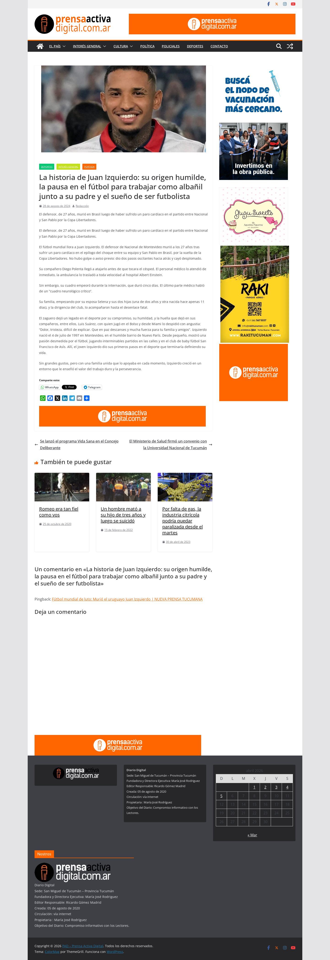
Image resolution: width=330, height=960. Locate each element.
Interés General (87, 46)
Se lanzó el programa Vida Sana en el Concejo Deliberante (77, 444)
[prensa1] (212, 16)
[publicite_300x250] (253, 347)
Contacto (219, 46)
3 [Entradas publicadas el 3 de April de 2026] (276, 787)
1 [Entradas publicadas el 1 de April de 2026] (254, 787)
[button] (63, 46)
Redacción (82, 206)
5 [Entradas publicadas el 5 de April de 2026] (221, 795)
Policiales (171, 46)
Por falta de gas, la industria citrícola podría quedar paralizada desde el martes (182, 521)
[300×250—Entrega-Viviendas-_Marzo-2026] (253, 125)
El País (55, 46)
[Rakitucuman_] (254, 248)
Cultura (121, 46)
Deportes (195, 46)
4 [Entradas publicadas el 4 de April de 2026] (287, 787)
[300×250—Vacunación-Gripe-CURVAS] (253, 68)
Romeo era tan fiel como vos (58, 512)
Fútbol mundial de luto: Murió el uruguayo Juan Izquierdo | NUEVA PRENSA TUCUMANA (127, 599)
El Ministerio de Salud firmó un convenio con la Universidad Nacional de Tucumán (170, 444)
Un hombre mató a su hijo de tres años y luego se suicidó (123, 515)
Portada (89, 166)
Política (147, 46)
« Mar (252, 835)
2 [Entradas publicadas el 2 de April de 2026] (265, 787)
